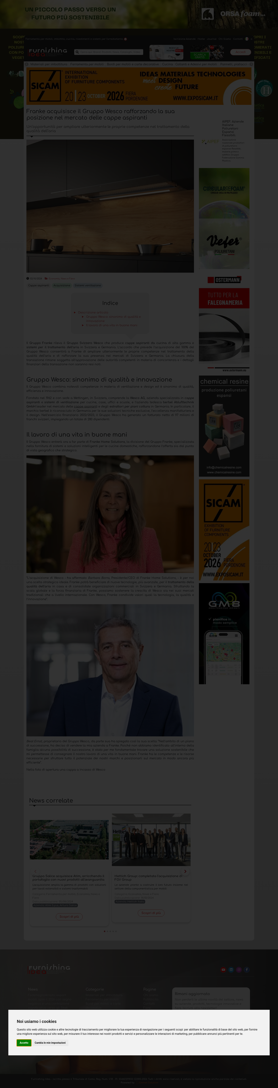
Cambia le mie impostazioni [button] (50, 1042)
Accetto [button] (24, 1042)
